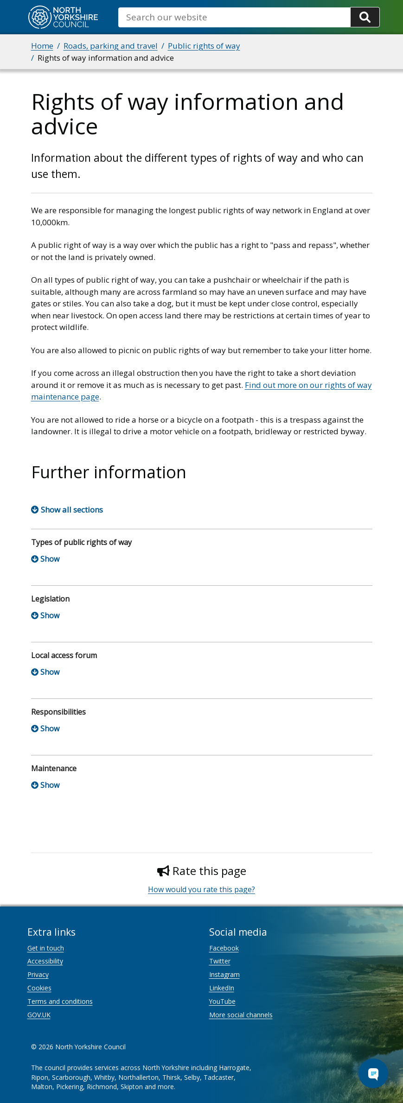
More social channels (241, 1014)
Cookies (39, 987)
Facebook (224, 948)
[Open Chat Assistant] (373, 1073)
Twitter (219, 961)
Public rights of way (204, 45)
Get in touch (45, 948)
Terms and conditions (60, 1001)
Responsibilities (58, 712)
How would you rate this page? (201, 889)
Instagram (224, 974)
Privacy (38, 974)
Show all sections (72, 509)
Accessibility (45, 961)
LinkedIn (221, 987)
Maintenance (54, 768)
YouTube (222, 1001)
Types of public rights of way (81, 542)
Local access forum (64, 655)
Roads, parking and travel (111, 45)
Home (42, 45)
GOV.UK (39, 1014)
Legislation (50, 599)
